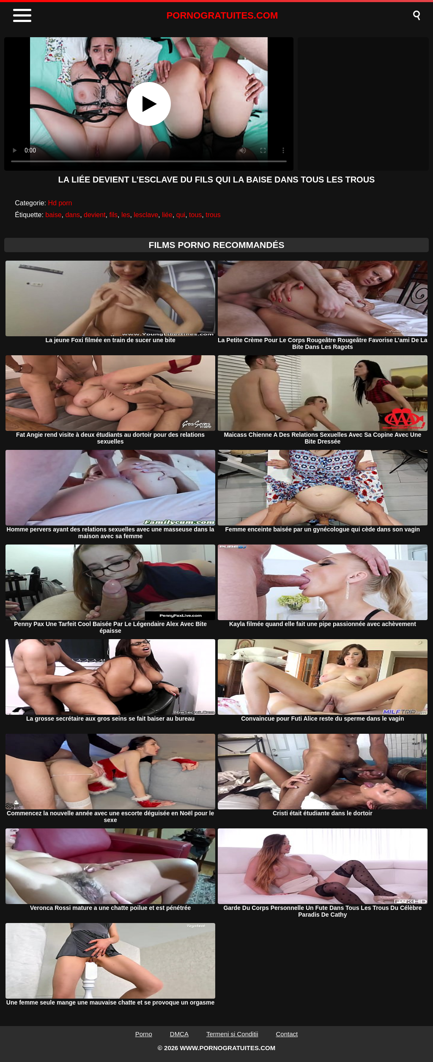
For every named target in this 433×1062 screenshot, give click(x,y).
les (125, 214)
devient (95, 214)
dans (72, 214)
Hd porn (60, 203)
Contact (287, 1033)
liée (167, 214)
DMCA (179, 1033)
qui (180, 214)
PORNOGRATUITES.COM (222, 15)
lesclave (146, 214)
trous (213, 214)
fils (114, 214)
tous (195, 214)
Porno (143, 1033)
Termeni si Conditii (232, 1033)
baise (53, 214)
